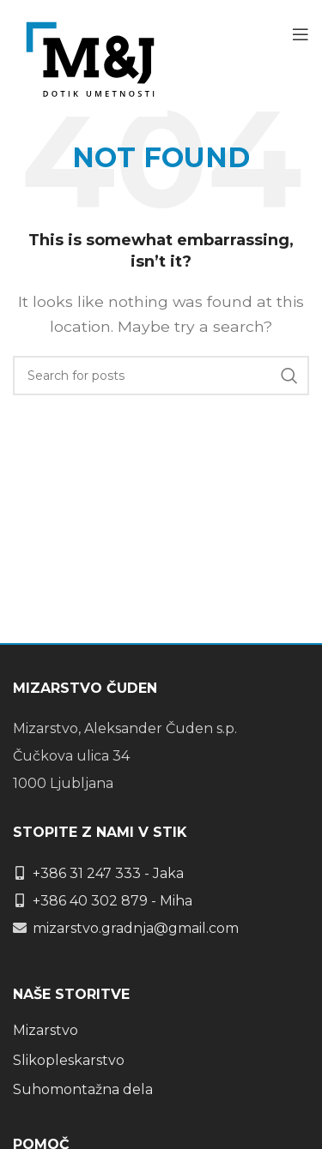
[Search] (161, 375)
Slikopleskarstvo (69, 1060)
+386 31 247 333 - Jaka (108, 873)
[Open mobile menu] (300, 34)
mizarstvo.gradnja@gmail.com (136, 928)
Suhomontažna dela (83, 1089)
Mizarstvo (45, 1030)
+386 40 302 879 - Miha (112, 901)
